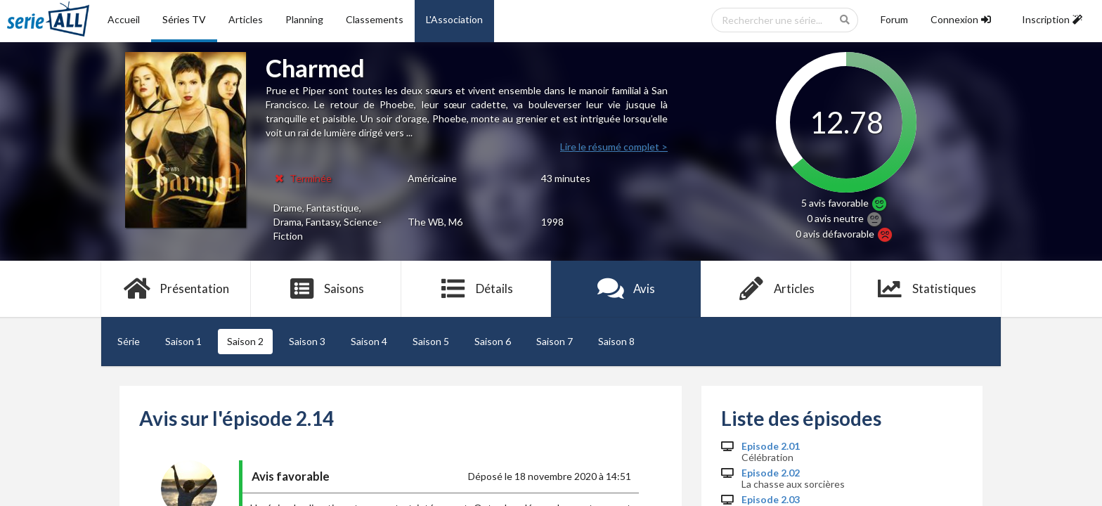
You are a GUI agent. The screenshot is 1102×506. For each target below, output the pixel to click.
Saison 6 (492, 341)
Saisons (326, 289)
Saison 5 (431, 341)
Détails (476, 289)
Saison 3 (307, 341)
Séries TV (184, 19)
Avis (626, 289)
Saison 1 (183, 341)
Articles (245, 19)
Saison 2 (245, 341)
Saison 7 (554, 341)
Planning (304, 19)
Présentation (176, 289)
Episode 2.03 (770, 499)
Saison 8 (616, 341)
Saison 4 (369, 341)
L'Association (454, 19)
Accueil (124, 19)
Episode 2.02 (770, 473)
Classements (374, 19)
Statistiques (926, 289)
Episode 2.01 (770, 446)
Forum (894, 19)
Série (128, 341)
